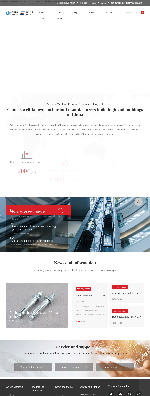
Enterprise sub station (66, 3)
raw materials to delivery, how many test (125, 293)
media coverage (107, 270)
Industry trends (62, 270)
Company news (43, 270)
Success (108, 12)
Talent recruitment (74, 368)
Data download (115, 368)
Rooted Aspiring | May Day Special (124, 318)
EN (139, 12)
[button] (76, 321)
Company (60, 12)
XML (103, 3)
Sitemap (83, 3)
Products (92, 12)
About (42, 12)
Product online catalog (33, 368)
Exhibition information (85, 270)
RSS (94, 3)
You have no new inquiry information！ (127, 3)
